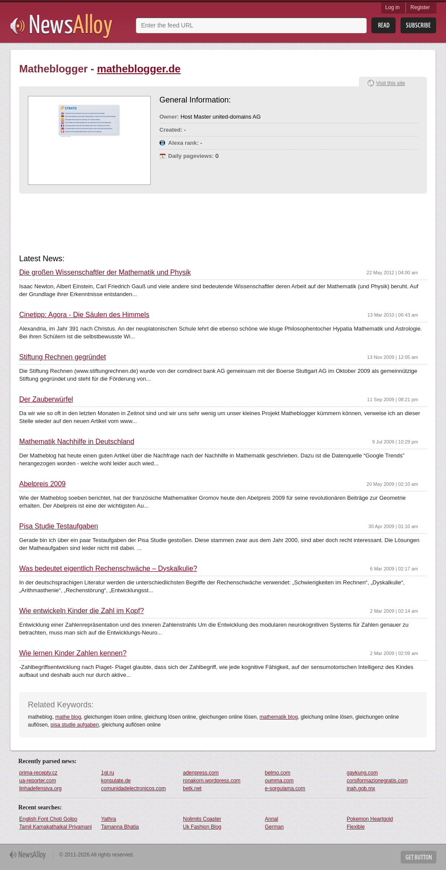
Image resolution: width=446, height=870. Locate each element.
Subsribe (418, 25)
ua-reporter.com (37, 781)
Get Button (418, 857)
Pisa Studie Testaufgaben (58, 526)
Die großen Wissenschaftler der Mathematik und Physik (105, 272)
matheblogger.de (139, 69)
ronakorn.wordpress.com (211, 781)
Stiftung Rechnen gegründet (62, 357)
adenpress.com (201, 773)
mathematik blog (279, 717)
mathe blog (68, 717)
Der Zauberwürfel (46, 399)
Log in (392, 7)
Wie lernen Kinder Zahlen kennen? (72, 653)
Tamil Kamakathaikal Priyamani (55, 827)
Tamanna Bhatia (120, 827)
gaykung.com (362, 773)
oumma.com (279, 781)
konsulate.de (116, 781)
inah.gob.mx (361, 788)
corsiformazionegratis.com (377, 781)
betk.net (192, 788)
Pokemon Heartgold (370, 819)
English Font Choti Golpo (48, 819)
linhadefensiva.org (40, 788)
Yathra (108, 819)
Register (420, 7)
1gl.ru (107, 773)
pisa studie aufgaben (75, 725)
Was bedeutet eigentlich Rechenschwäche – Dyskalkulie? (108, 568)
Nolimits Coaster (202, 819)
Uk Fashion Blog (202, 827)
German (274, 827)
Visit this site (390, 83)
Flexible (356, 827)
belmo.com (278, 773)
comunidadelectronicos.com (133, 788)
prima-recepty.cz (38, 773)
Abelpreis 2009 (42, 484)
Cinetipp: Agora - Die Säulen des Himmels (84, 314)
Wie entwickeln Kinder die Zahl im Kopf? (81, 610)
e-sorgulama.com (285, 788)
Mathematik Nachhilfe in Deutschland (76, 441)
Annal (271, 819)
